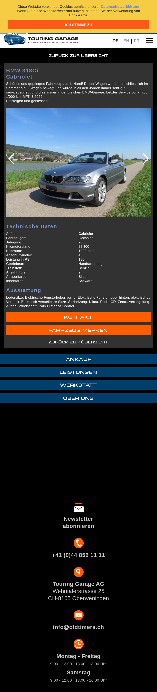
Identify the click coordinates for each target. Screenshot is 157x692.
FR (137, 40)
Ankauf (78, 359)
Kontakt (78, 317)
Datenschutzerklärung (120, 7)
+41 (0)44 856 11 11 (78, 555)
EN (126, 40)
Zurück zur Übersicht (78, 55)
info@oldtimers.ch (78, 627)
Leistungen (78, 372)
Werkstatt (78, 385)
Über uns (78, 398)
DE (116, 40)
